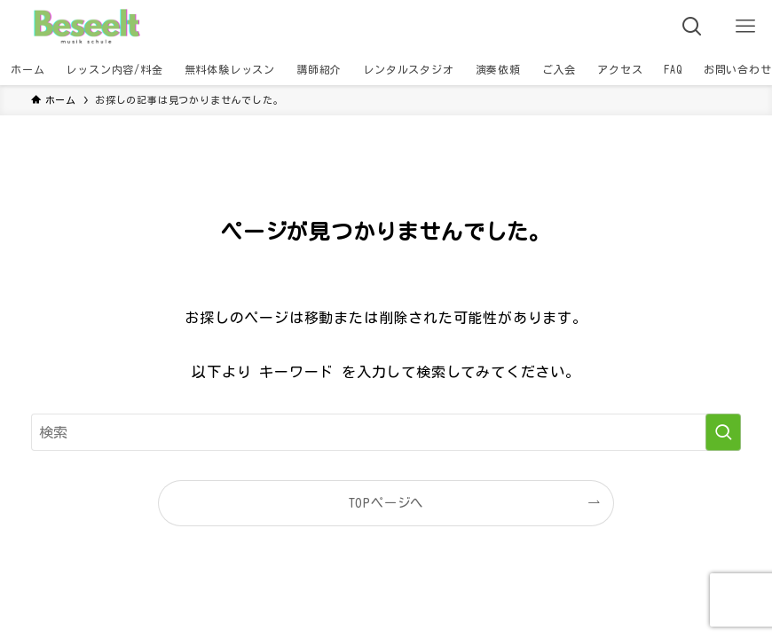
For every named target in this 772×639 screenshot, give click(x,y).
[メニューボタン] (745, 26)
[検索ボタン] (692, 26)
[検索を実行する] (723, 432)
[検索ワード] (386, 432)
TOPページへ (386, 502)
